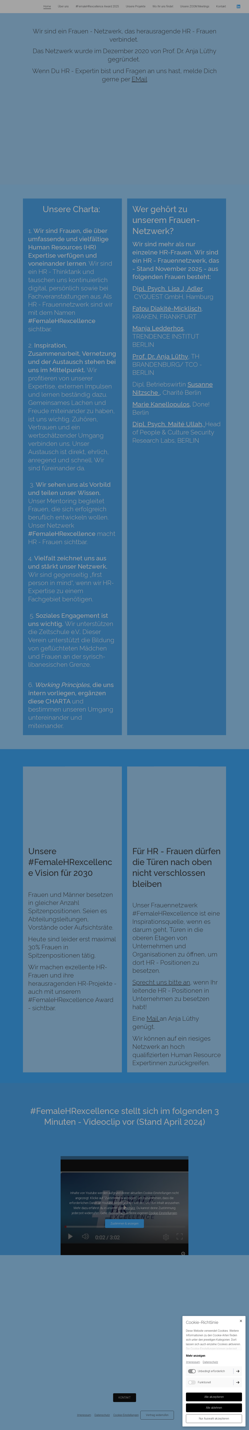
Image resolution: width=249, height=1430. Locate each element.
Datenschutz (210, 1362)
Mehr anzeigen (195, 1355)
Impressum (193, 1362)
